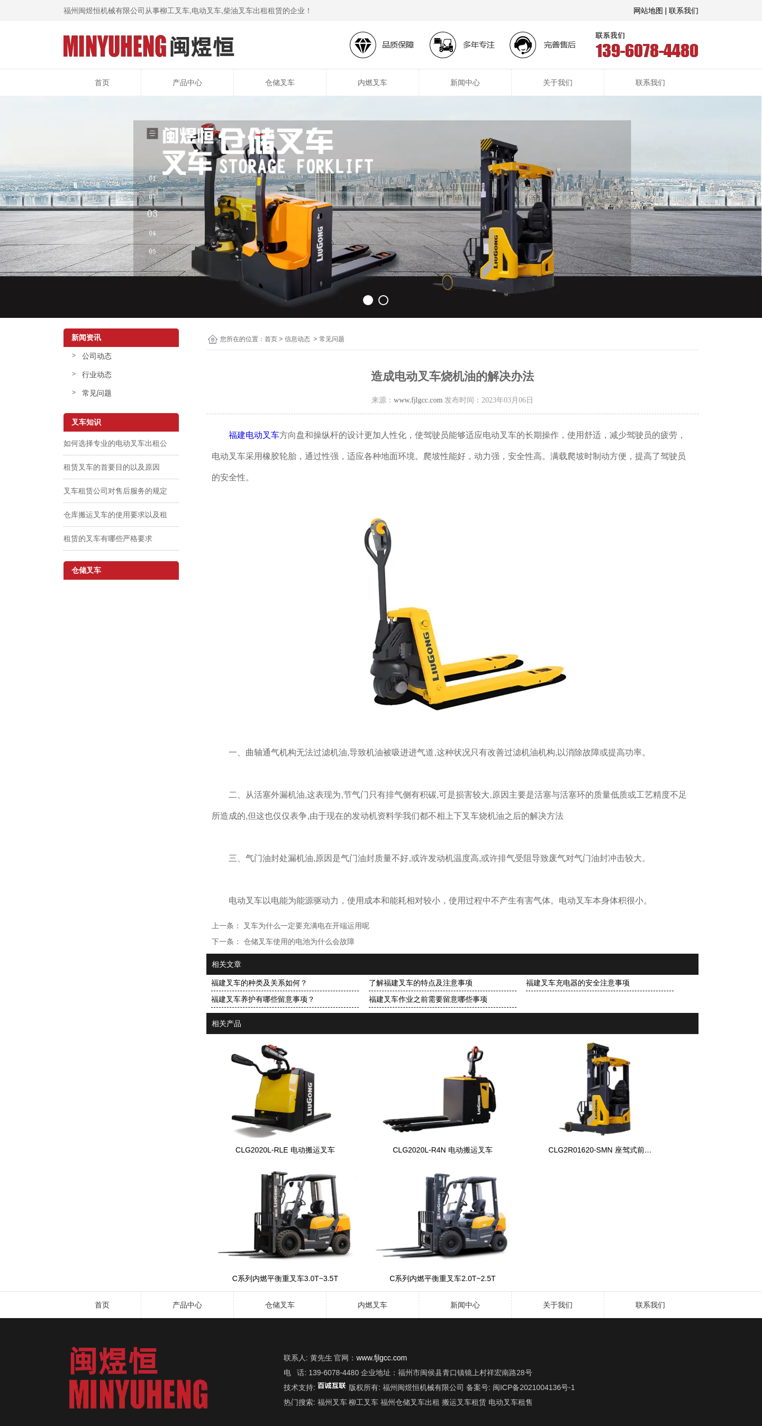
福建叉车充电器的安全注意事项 (578, 983)
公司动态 (97, 356)
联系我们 (650, 82)
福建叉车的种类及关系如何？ (259, 983)
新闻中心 (465, 82)
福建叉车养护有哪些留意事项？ (263, 999)
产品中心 (187, 82)
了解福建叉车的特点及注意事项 (421, 983)
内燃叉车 (372, 82)
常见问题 (97, 393)
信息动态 (297, 339)
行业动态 (97, 374)
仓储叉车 (280, 82)
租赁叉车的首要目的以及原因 (112, 467)
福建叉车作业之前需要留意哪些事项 (428, 999)
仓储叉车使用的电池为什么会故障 (298, 941)
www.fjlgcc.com (418, 400)
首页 (102, 82)
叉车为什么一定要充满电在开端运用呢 (305, 925)
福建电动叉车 (254, 435)
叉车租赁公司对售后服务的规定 (115, 491)
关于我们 (558, 82)
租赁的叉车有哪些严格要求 (108, 538)
